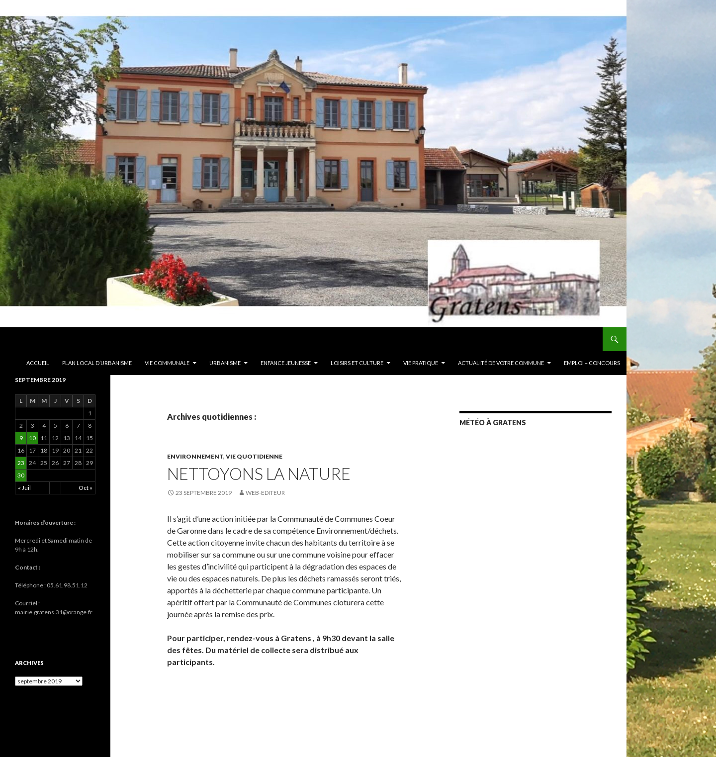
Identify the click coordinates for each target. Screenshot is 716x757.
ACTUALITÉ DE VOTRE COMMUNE (501, 363)
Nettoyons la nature (259, 473)
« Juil (24, 487)
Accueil (37, 363)
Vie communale (167, 363)
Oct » (85, 487)
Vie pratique (420, 363)
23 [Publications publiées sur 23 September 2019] (20, 463)
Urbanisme (225, 363)
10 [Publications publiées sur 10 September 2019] (32, 438)
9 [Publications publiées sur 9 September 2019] (21, 438)
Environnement (195, 456)
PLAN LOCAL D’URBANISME (97, 363)
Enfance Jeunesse (286, 363)
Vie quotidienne (254, 456)
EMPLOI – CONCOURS (592, 363)
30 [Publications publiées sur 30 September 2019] (20, 475)
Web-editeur (265, 492)
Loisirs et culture (357, 363)
